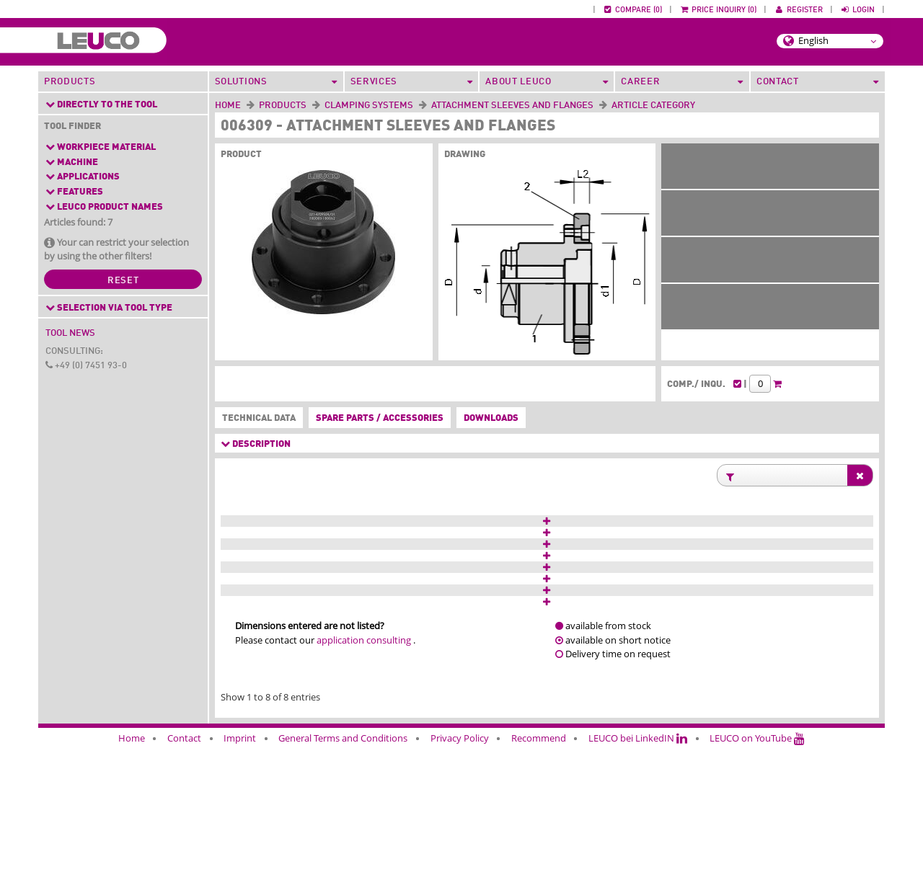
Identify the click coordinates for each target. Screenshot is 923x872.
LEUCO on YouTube (757, 863)
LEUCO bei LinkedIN (637, 863)
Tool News (70, 333)
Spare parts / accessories (379, 418)
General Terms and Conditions (342, 863)
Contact (184, 863)
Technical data (256, 418)
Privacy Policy (459, 863)
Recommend (538, 863)
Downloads (491, 418)
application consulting (364, 765)
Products (69, 81)
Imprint (240, 863)
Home (228, 105)
